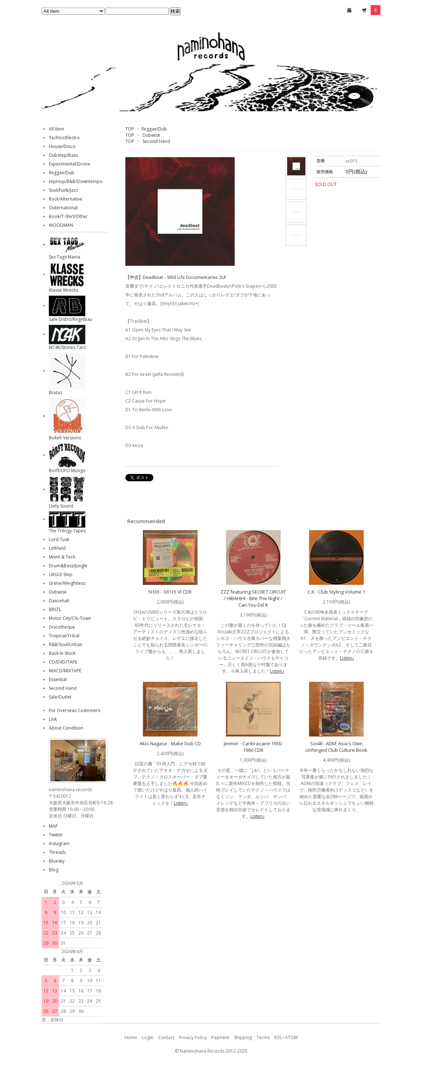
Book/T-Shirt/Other (68, 216)
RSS (277, 1037)
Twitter (56, 835)
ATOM (291, 1037)
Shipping (243, 1037)
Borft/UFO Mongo (67, 470)
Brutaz (55, 392)
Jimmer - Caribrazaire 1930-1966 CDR (253, 746)
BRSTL (55, 609)
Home (131, 1037)
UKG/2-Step (61, 574)
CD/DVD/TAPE (63, 662)
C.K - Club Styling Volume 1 (336, 591)
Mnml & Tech (62, 557)
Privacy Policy (193, 1037)
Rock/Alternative (65, 199)
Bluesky (57, 861)
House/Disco (62, 146)
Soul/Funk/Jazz (63, 190)
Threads (57, 852)
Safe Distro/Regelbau (70, 319)
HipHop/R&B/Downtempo (76, 181)
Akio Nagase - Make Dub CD (170, 743)
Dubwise (151, 135)
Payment (220, 1037)
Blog (53, 870)
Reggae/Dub (154, 129)
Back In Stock (62, 653)
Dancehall (59, 601)
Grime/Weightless (67, 583)
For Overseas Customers (74, 710)
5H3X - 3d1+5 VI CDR (170, 591)
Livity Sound (61, 506)
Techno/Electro (64, 138)
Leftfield (57, 548)
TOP (129, 129)
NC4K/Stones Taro (67, 347)
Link (53, 719)
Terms (263, 1037)
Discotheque (62, 627)
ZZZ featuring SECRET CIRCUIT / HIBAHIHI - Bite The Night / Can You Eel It (253, 598)
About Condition (66, 728)
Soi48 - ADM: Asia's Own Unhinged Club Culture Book (336, 746)
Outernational (63, 208)
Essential (58, 679)
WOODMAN (61, 225)
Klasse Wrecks (63, 290)
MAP (53, 826)
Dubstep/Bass (63, 155)
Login (147, 1037)
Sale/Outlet (60, 697)
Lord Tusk (59, 539)
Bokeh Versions (65, 438)
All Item (56, 129)
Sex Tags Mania (64, 257)
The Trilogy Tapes (67, 531)
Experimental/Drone (69, 164)
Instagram (59, 843)
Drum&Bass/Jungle (68, 566)
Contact (166, 1037)
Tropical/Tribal (64, 636)
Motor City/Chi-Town (70, 618)
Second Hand (156, 141)
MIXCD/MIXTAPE (65, 671)
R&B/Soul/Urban (65, 644)
